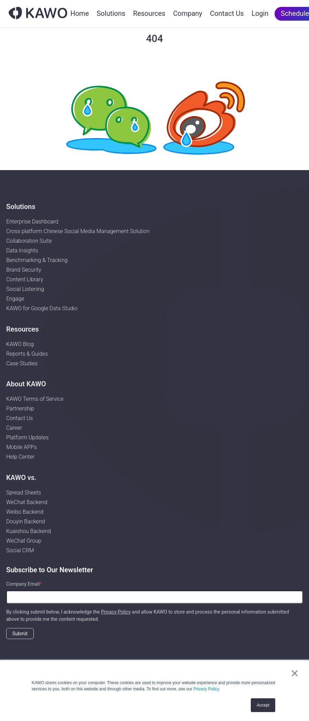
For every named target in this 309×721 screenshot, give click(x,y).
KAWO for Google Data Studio (42, 308)
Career (14, 428)
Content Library (24, 279)
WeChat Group (23, 540)
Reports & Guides (27, 354)
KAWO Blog (20, 344)
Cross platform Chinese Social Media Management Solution (78, 231)
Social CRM (20, 550)
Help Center (20, 456)
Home (79, 13)
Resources (149, 13)
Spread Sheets (23, 492)
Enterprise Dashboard (32, 221)
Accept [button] (263, 705)
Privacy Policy (206, 689)
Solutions (110, 13)
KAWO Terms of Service (35, 399)
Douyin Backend (25, 521)
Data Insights (22, 250)
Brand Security (23, 270)
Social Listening (25, 289)
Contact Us (227, 13)
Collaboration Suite (29, 241)
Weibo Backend (24, 512)
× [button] (295, 673)
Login (259, 13)
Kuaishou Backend (28, 531)
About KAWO (26, 384)
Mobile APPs (21, 447)
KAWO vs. (21, 477)
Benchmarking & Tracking (37, 260)
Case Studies (22, 363)
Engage (15, 298)
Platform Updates (27, 437)
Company (187, 13)
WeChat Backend (26, 502)
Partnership (20, 408)
